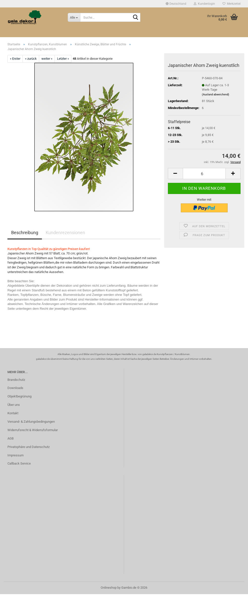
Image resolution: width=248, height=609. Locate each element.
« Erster (15, 58)
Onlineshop (109, 587)
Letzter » (63, 58)
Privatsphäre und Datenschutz (28, 447)
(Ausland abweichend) (215, 94)
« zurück (31, 58)
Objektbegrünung (19, 396)
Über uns (13, 405)
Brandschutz (16, 380)
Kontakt (12, 413)
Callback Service (19, 463)
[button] (176, 3)
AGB (10, 438)
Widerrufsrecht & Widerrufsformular (32, 430)
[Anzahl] (204, 173)
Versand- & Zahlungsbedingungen (31, 421)
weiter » (46, 58)
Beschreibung (24, 232)
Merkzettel (231, 3)
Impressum (15, 455)
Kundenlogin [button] (204, 3)
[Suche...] (74, 17)
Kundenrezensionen (65, 232)
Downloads (15, 388)
